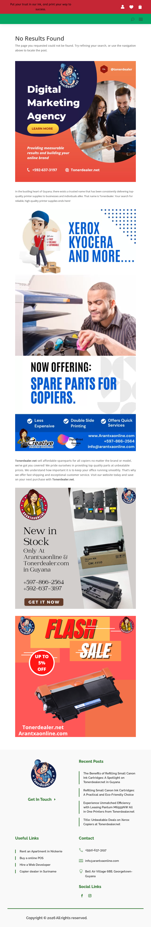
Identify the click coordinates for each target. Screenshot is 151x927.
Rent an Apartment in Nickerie (41, 851)
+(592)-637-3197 (95, 850)
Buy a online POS (31, 858)
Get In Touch (40, 799)
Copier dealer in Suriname (38, 871)
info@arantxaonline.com (102, 861)
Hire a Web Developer (35, 865)
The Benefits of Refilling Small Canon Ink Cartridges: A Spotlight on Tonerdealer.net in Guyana (109, 778)
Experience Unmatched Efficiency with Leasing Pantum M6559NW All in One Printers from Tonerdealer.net (108, 807)
